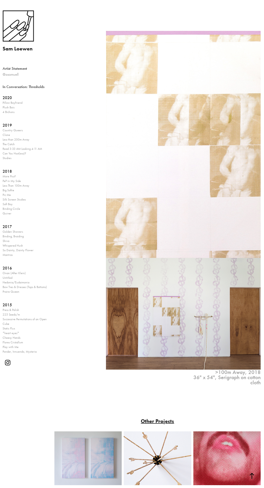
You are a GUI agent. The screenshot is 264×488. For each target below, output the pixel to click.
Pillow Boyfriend (12, 102)
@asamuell (11, 74)
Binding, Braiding (13, 236)
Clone (6, 135)
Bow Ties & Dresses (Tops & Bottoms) (25, 287)
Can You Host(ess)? (14, 153)
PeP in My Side (12, 181)
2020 (7, 97)
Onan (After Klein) (14, 273)
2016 (7, 268)
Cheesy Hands (11, 337)
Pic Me (7, 195)
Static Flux (9, 328)
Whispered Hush (13, 245)
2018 (7, 171)
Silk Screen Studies (14, 199)
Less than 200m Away (16, 139)
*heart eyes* (11, 333)
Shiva (6, 241)
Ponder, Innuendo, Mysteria (20, 351)
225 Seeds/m (11, 314)
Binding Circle (11, 209)
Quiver (7, 213)
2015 (7, 304)
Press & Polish (11, 310)
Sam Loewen (17, 49)
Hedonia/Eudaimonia (16, 282)
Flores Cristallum (13, 342)
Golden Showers (13, 231)
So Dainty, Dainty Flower (18, 250)
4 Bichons (8, 112)
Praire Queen (11, 291)
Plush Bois (8, 107)
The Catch (9, 144)
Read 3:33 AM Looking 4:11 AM (22, 149)
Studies (7, 158)
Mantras (8, 255)
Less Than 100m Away (16, 185)
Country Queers (13, 130)
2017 (7, 226)
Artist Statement (15, 68)
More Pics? (9, 176)
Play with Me (11, 347)
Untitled (7, 278)
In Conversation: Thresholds (23, 86)
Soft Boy (8, 204)
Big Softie (8, 190)
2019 (7, 125)
